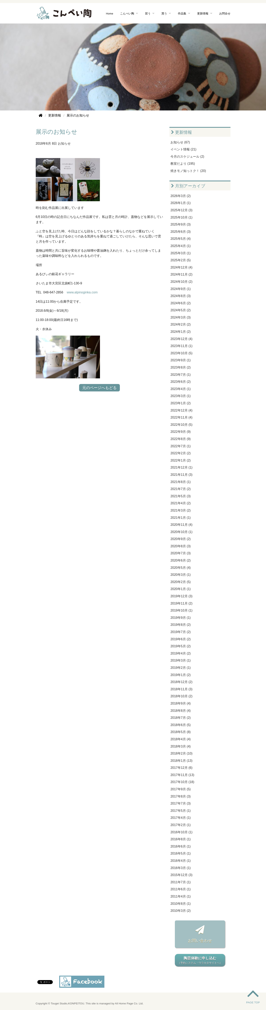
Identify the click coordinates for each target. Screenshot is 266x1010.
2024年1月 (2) (180, 331)
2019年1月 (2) (180, 675)
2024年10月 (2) (181, 281)
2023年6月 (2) (180, 381)
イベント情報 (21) (183, 149)
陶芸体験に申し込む (199, 960)
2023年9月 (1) (180, 360)
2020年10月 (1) (181, 532)
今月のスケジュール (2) (187, 156)
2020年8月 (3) (180, 546)
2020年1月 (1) (180, 589)
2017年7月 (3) (180, 803)
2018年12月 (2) (181, 682)
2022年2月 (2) (180, 453)
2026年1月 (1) (180, 203)
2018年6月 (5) (180, 725)
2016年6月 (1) (180, 846)
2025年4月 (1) (180, 246)
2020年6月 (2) (180, 560)
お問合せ (224, 13)
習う (148, 13)
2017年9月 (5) (180, 789)
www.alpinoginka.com (82, 292)
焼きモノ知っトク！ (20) (188, 171)
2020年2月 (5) (180, 582)
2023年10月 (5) (181, 353)
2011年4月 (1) (180, 896)
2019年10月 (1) (181, 610)
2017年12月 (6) (181, 767)
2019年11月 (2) (181, 603)
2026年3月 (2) (180, 196)
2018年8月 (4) (180, 710)
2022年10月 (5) (181, 424)
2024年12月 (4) (181, 267)
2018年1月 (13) (181, 760)
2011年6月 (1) (180, 889)
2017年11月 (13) (182, 775)
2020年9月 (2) (180, 539)
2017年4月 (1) (180, 817)
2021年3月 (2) (180, 510)
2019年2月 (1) (180, 667)
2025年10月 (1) (181, 217)
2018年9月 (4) (180, 703)
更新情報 (202, 13)
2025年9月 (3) (180, 224)
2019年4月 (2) (180, 653)
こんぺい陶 (127, 13)
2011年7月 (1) (180, 882)
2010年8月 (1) (180, 903)
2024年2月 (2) (180, 324)
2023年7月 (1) (180, 374)
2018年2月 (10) (181, 753)
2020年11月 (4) (181, 524)
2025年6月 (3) (180, 231)
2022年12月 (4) (181, 410)
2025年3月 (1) (180, 253)
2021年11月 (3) (181, 474)
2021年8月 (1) (180, 482)
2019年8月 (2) (180, 624)
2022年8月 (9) (180, 439)
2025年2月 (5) (180, 260)
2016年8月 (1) (180, 839)
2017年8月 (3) (180, 796)
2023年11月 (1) (181, 346)
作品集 (182, 13)
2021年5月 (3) (180, 496)
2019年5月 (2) (180, 646)
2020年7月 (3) (180, 553)
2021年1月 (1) (180, 517)
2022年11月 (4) (181, 417)
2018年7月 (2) (180, 717)
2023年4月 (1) (180, 389)
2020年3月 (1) (180, 574)
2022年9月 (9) (180, 431)
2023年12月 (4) (181, 339)
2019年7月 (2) (180, 632)
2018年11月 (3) (181, 689)
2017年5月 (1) (180, 810)
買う (164, 13)
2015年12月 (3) (181, 875)
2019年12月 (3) (181, 596)
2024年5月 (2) (180, 310)
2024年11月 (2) (181, 274)
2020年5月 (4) (180, 567)
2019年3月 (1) (180, 660)
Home (109, 13)
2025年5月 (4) (180, 238)
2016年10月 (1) (181, 832)
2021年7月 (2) (180, 489)
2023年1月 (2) (180, 403)
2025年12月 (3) (181, 210)
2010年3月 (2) (180, 910)
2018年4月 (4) (180, 739)
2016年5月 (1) (180, 853)
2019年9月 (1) (180, 617)
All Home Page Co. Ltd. (129, 1003)
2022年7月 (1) (180, 446)
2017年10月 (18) (182, 782)
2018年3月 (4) (180, 746)
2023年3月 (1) (180, 396)
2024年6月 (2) (180, 303)
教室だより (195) (182, 163)
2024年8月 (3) (180, 296)
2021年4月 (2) (180, 503)
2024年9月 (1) (180, 289)
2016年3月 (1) (180, 868)
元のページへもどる (99, 388)
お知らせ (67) (180, 142)
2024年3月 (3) (180, 317)
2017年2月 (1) (180, 825)
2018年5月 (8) (180, 732)
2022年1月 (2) (180, 460)
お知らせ (64, 143)
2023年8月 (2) (180, 367)
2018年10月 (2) (181, 696)
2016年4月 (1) (180, 860)
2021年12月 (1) (181, 467)
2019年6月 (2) (180, 639)
